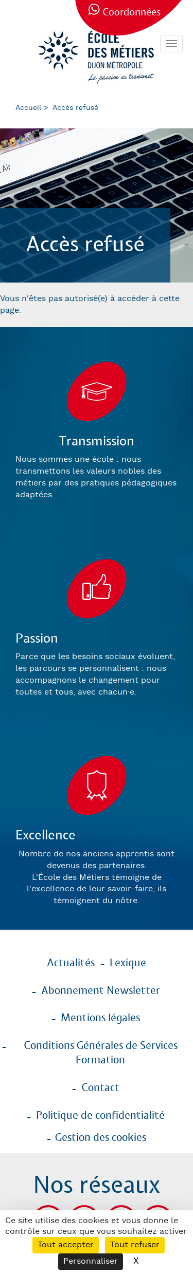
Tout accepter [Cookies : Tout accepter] (66, 1245)
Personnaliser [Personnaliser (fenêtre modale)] (90, 1261)
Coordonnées (131, 12)
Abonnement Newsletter (100, 991)
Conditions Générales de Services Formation (101, 1053)
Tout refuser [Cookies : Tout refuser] (135, 1245)
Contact (100, 1088)
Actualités (71, 963)
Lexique (128, 963)
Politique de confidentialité (100, 1116)
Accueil (28, 108)
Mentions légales (100, 1018)
